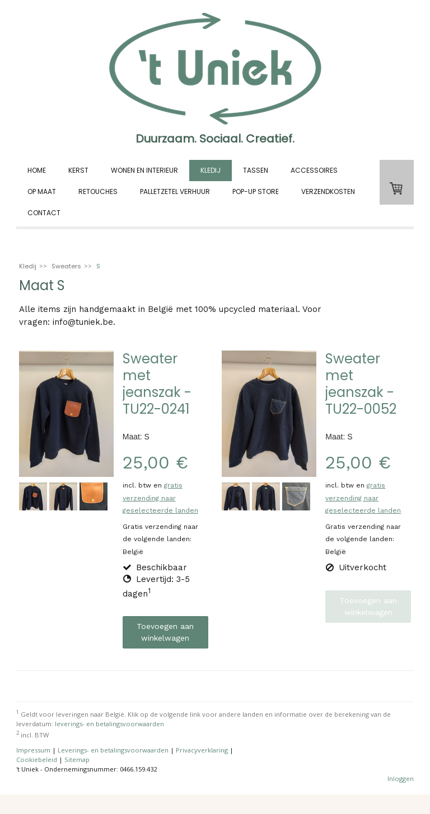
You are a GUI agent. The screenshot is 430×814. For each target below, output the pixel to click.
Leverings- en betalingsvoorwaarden (113, 750)
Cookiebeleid (36, 759)
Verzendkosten (328, 191)
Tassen (255, 170)
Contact (43, 212)
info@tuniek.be (83, 322)
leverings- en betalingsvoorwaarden (109, 724)
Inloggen (400, 778)
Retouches (98, 191)
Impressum (33, 750)
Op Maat (41, 191)
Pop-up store (255, 191)
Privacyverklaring (202, 750)
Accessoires (314, 170)
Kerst (78, 170)
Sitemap (77, 759)
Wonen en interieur (144, 170)
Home (36, 170)
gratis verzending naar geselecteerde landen (160, 497)
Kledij (210, 170)
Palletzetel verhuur (175, 191)
